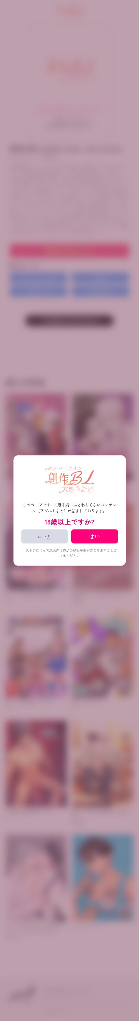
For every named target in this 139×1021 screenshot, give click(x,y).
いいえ (44, 536)
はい (94, 536)
